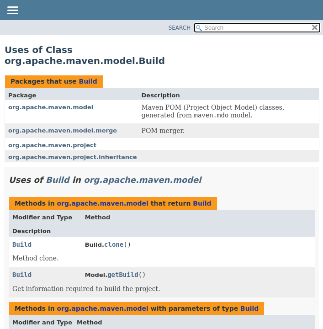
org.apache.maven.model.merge (62, 130)
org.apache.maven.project (52, 145)
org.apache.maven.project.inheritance (72, 157)
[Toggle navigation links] (12, 11)
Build (88, 81)
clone (113, 244)
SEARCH (180, 28)
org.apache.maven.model (50, 107)
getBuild (122, 274)
